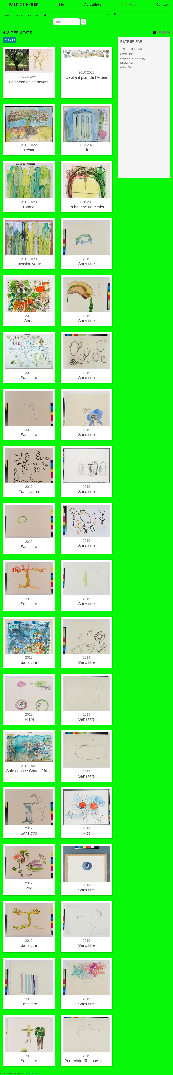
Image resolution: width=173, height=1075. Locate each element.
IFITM (29, 719)
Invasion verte (29, 264)
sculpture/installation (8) (132, 58)
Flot (86, 833)
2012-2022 (29, 145)
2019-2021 (29, 766)
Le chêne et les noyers (29, 82)
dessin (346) (126, 54)
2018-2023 (29, 202)
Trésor (28, 150)
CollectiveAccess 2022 (33, 1074)
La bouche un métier (86, 207)
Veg (28, 888)
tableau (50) (126, 62)
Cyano (28, 207)
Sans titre (86, 264)
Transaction (29, 491)
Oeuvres (7, 15)
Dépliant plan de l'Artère (86, 77)
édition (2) (125, 67)
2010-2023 (86, 72)
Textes (19, 15)
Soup (28, 321)
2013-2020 (86, 145)
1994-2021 (29, 77)
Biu (86, 150)
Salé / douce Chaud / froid (28, 771)
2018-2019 (86, 202)
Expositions (33, 15)
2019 (9, 40)
